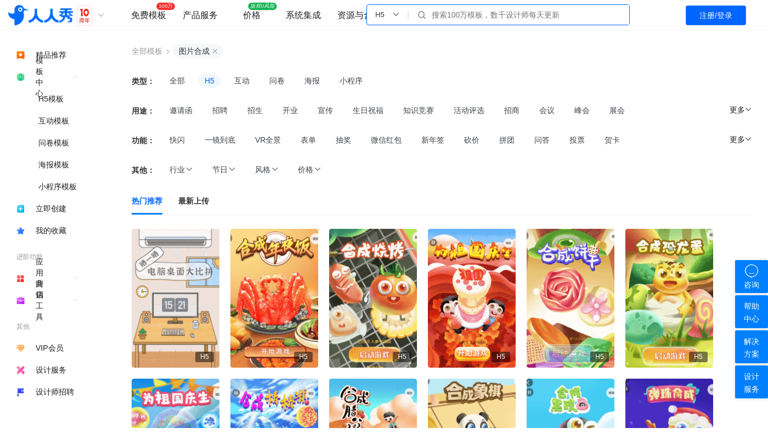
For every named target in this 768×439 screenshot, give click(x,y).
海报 (312, 80)
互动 (242, 80)
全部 (177, 80)
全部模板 (147, 51)
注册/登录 (715, 15)
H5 (209, 80)
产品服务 (200, 15)
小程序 (351, 80)
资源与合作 (359, 15)
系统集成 (303, 15)
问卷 (277, 80)
